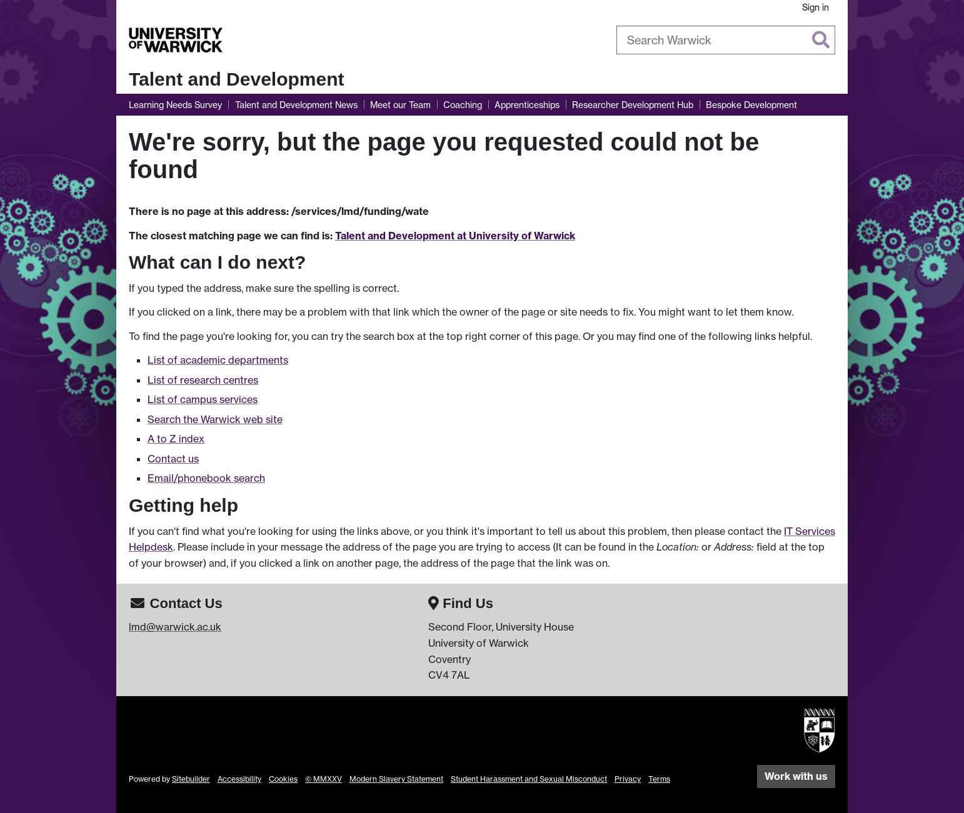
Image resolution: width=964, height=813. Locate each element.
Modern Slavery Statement (396, 779)
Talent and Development (236, 79)
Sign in (815, 7)
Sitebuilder (191, 779)
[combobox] (725, 40)
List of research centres (203, 380)
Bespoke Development (751, 104)
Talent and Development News (296, 104)
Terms (659, 779)
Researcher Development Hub (632, 104)
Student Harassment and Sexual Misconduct (529, 779)
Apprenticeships (527, 104)
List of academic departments (218, 360)
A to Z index (176, 438)
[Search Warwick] (725, 40)
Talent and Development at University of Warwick (455, 235)
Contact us (173, 458)
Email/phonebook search (206, 478)
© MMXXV (323, 779)
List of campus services (203, 399)
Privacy (628, 779)
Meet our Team (400, 104)
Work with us (796, 776)
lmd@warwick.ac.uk (175, 627)
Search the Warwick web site (215, 419)
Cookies (283, 779)
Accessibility (239, 779)
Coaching (462, 104)
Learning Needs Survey (175, 104)
